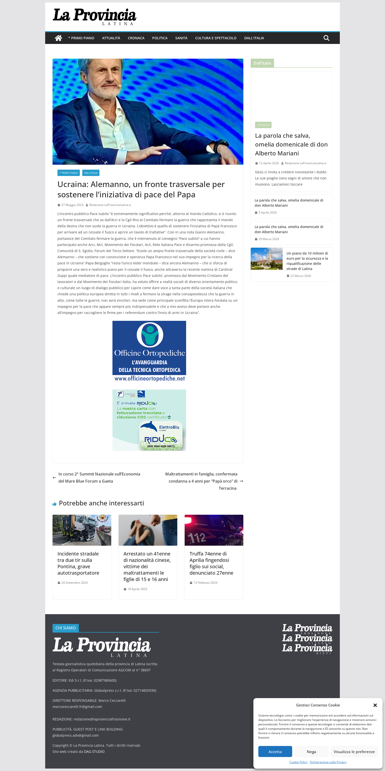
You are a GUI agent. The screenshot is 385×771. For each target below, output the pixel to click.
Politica (159, 38)
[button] (375, 705)
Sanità (181, 38)
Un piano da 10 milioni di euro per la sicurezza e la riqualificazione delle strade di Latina (307, 261)
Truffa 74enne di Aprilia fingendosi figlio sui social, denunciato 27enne (211, 563)
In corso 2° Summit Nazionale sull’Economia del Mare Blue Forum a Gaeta (96, 477)
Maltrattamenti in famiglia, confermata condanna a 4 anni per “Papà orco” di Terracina (204, 481)
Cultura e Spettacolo (215, 38)
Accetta (275, 751)
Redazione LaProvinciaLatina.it (110, 205)
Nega (311, 751)
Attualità (111, 38)
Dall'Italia (90, 173)
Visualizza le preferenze (354, 751)
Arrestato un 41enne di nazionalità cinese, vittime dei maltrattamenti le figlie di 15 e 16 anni (147, 566)
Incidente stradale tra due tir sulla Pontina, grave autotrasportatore (78, 563)
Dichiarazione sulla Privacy (328, 762)
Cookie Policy (298, 762)
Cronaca (136, 38)
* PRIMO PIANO (81, 38)
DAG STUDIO (94, 751)
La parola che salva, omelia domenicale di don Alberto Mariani (291, 144)
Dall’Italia (254, 38)
